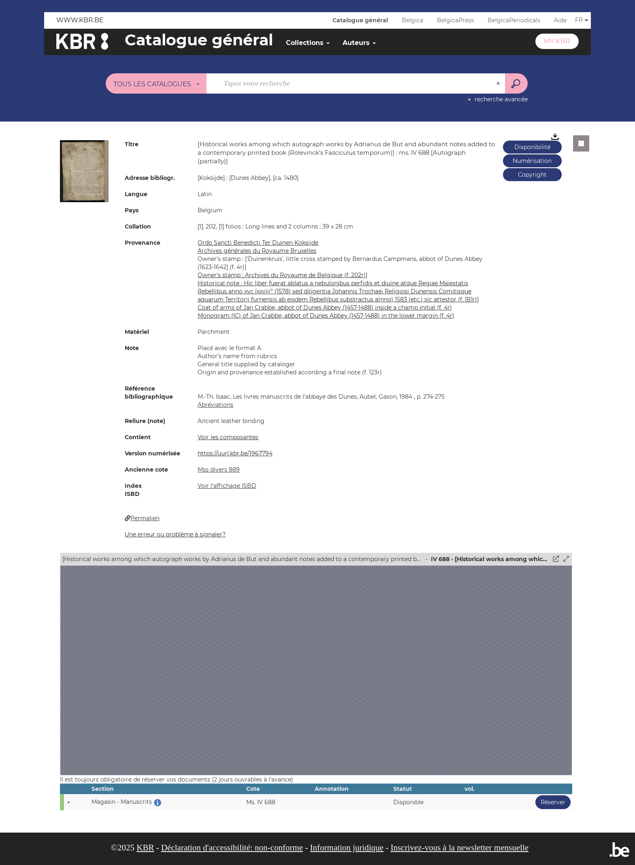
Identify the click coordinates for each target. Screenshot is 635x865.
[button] (84, 170)
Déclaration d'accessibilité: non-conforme (232, 847)
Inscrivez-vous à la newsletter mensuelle (459, 847)
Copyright (532, 174)
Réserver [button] (550, 802)
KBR (145, 847)
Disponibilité (532, 147)
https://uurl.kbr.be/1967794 (235, 453)
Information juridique (347, 847)
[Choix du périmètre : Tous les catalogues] (156, 83)
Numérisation (532, 160)
